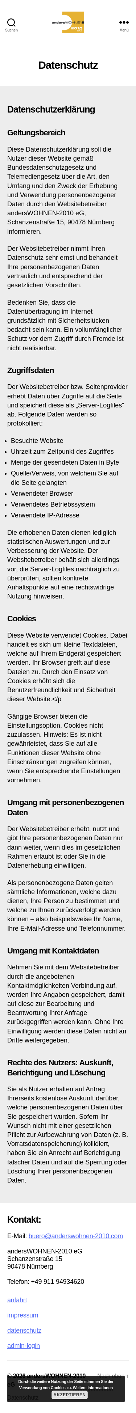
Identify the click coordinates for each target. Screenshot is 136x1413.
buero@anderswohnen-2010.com (76, 1236)
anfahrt (17, 1300)
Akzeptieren (69, 1394)
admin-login (23, 1345)
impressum (22, 1315)
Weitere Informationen (93, 1387)
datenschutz (24, 1330)
